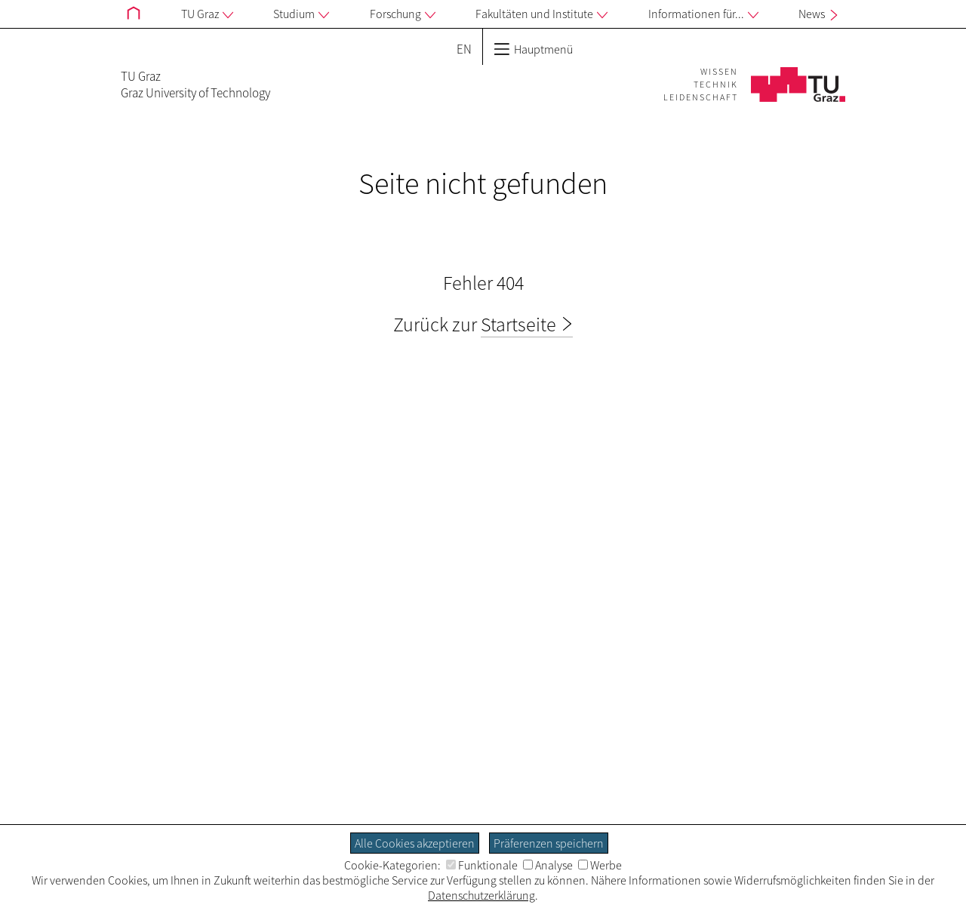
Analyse (548, 864)
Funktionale (482, 864)
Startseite (518, 324)
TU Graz (207, 14)
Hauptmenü (533, 49)
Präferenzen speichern (549, 843)
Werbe (600, 864)
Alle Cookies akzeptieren (415, 843)
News (819, 13)
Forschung (402, 14)
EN (464, 49)
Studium (301, 14)
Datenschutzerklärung (481, 895)
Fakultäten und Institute (541, 14)
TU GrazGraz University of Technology (195, 84)
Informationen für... (703, 14)
